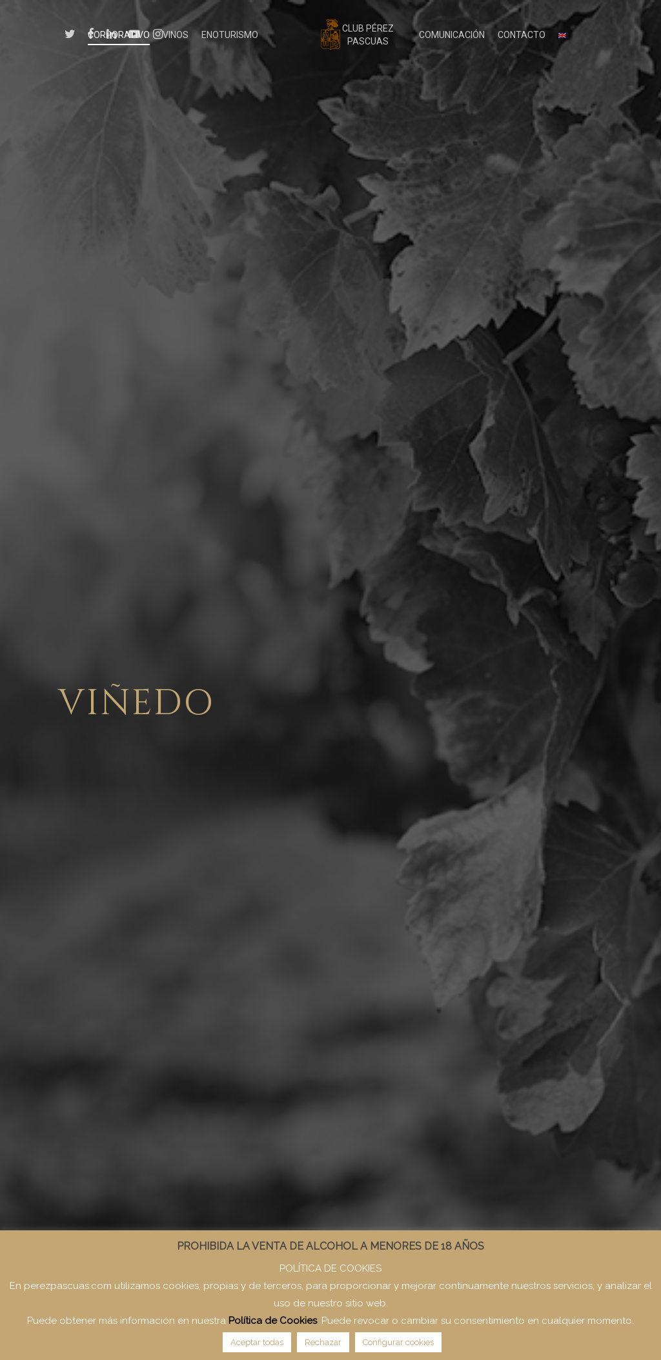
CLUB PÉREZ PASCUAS (368, 34)
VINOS (175, 35)
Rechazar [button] (323, 1342)
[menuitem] (562, 34)
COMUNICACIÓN (452, 35)
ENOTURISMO (229, 35)
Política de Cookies (273, 1320)
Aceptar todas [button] (256, 1342)
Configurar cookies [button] (398, 1342)
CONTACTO (521, 35)
